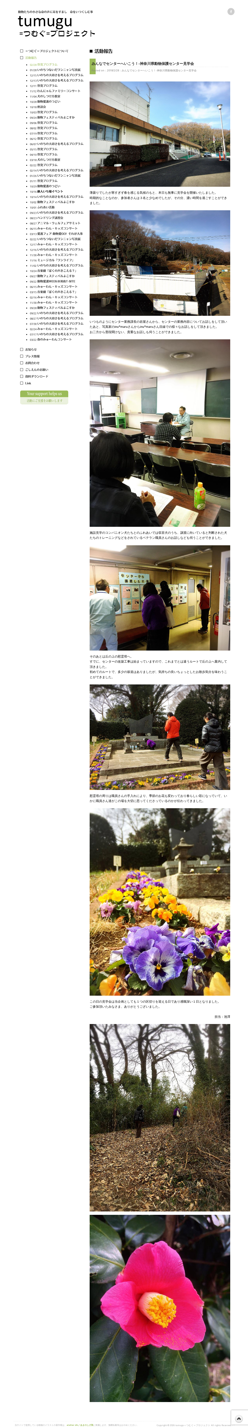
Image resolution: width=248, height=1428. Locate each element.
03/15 (57, 292)
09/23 (57, 213)
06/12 (57, 139)
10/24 (57, 271)
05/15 (57, 149)
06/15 (57, 228)
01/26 (57, 176)
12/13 (57, 80)
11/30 (57, 255)
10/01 (57, 207)
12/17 (57, 244)
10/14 (57, 197)
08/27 (57, 223)
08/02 (57, 128)
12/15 (57, 75)
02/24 (57, 329)
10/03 (57, 112)
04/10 (57, 154)
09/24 (57, 117)
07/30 (57, 324)
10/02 (57, 202)
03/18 (57, 160)
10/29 (57, 186)
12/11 (57, 86)
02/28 (57, 65)
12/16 (57, 250)
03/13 (57, 234)
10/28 (57, 102)
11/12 (57, 91)
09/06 (57, 123)
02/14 (57, 170)
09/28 (57, 308)
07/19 (57, 133)
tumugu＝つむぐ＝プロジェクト (192, 1425)
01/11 (57, 181)
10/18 (57, 107)
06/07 (57, 144)
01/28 (57, 70)
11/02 (57, 265)
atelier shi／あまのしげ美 (80, 1425)
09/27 (57, 276)
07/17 (57, 334)
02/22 (57, 165)
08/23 (57, 218)
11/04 (57, 96)
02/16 (57, 297)
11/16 (57, 260)
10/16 (57, 191)
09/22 (57, 281)
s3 (233, 1425)
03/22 (57, 339)
